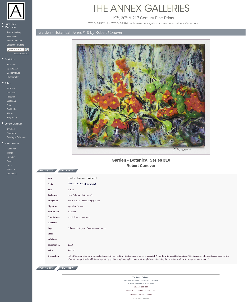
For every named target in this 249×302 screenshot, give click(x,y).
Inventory (11, 129)
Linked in (11, 157)
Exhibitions (12, 36)
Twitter (10, 153)
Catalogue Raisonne (16, 137)
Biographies (12, 117)
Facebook (11, 149)
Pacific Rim (12, 109)
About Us (11, 169)
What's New (10, 27)
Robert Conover (75, 183)
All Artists (11, 88)
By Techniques (13, 73)
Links (9, 165)
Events (10, 161)
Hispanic (11, 97)
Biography (11, 133)
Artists (7, 83)
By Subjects (12, 69)
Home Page (10, 24)
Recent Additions (14, 40)
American (11, 92)
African (10, 113)
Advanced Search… (21, 53)
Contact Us (12, 173)
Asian (9, 105)
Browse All (11, 64)
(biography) (90, 184)
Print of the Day (14, 32)
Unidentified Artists (15, 45)
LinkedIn (149, 295)
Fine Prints (10, 59)
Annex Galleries (12, 143)
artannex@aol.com (140, 287)
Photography (13, 77)
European (11, 101)
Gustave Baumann (13, 124)
